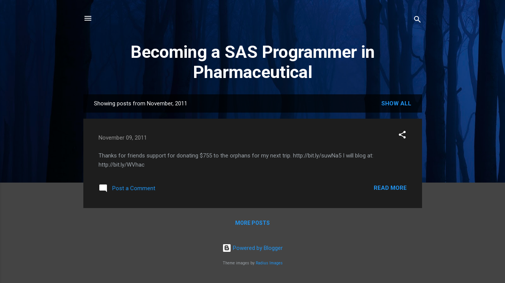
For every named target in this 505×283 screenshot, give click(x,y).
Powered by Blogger (252, 248)
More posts (252, 223)
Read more (390, 187)
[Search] (417, 20)
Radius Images (269, 263)
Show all (396, 103)
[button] (402, 136)
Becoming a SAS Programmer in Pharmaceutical (253, 62)
